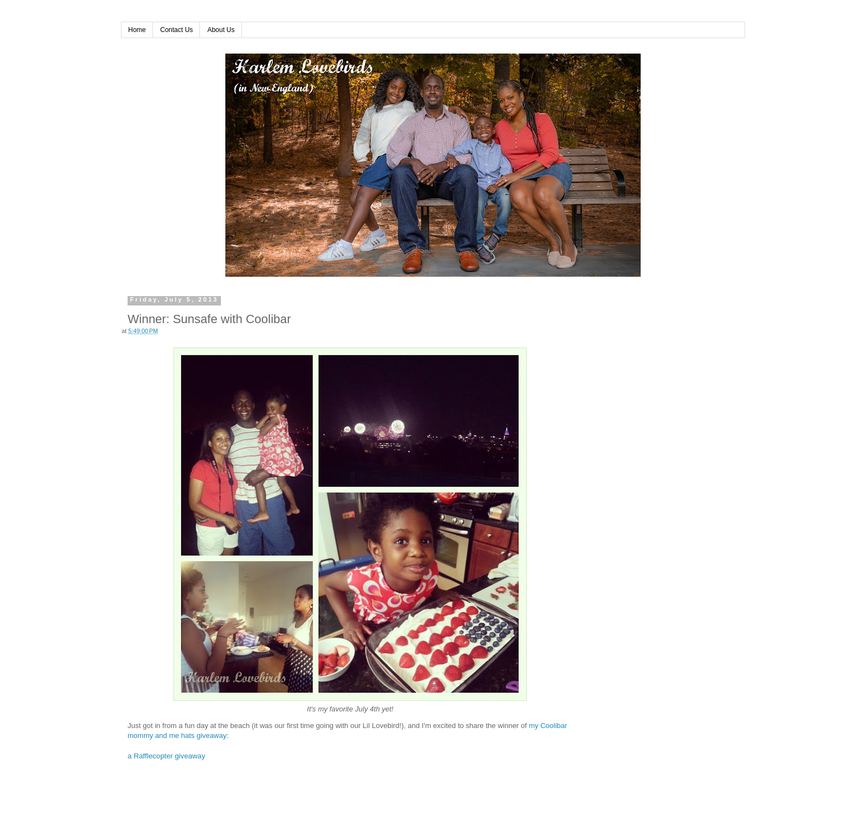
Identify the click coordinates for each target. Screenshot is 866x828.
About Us (220, 30)
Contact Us (176, 30)
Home (137, 30)
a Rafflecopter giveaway (166, 756)
